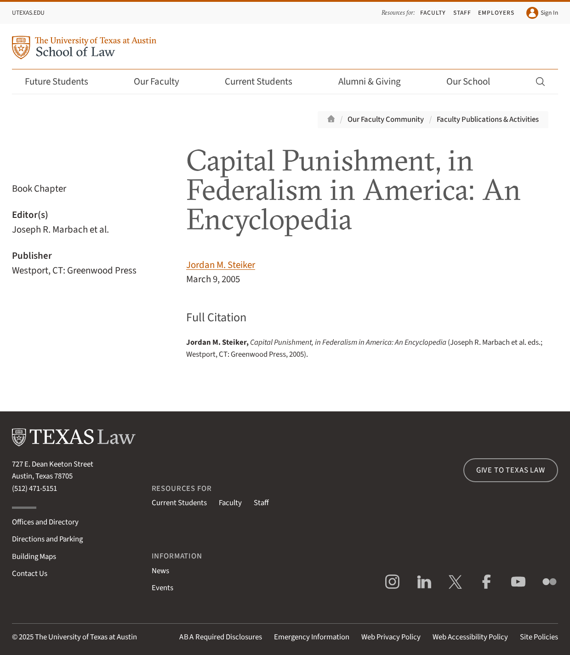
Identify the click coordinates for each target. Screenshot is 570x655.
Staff (462, 12)
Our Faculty (163, 81)
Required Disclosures (220, 637)
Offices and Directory (45, 522)
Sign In (542, 13)
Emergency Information (311, 637)
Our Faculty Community (386, 119)
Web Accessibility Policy (470, 637)
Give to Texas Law (510, 470)
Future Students (63, 81)
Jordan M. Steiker (220, 265)
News (160, 570)
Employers (496, 12)
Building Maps (34, 556)
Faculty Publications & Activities (488, 119)
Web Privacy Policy (391, 637)
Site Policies (539, 637)
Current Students (265, 81)
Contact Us (29, 573)
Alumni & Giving (375, 81)
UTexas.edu (28, 12)
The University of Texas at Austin (86, 637)
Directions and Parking (47, 539)
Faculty (433, 12)
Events (162, 587)
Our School (474, 81)
